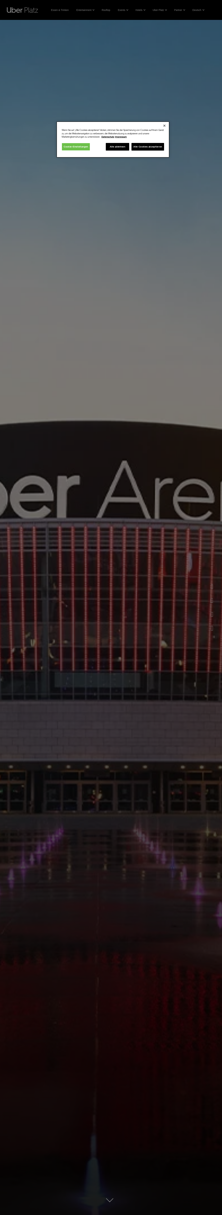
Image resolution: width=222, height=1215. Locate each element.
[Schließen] (164, 125)
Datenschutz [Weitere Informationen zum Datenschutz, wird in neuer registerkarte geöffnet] (107, 137)
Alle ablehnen (117, 146)
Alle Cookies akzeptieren (147, 146)
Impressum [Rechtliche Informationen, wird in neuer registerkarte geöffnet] (121, 137)
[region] (113, 140)
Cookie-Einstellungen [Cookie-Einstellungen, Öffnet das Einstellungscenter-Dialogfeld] (76, 146)
